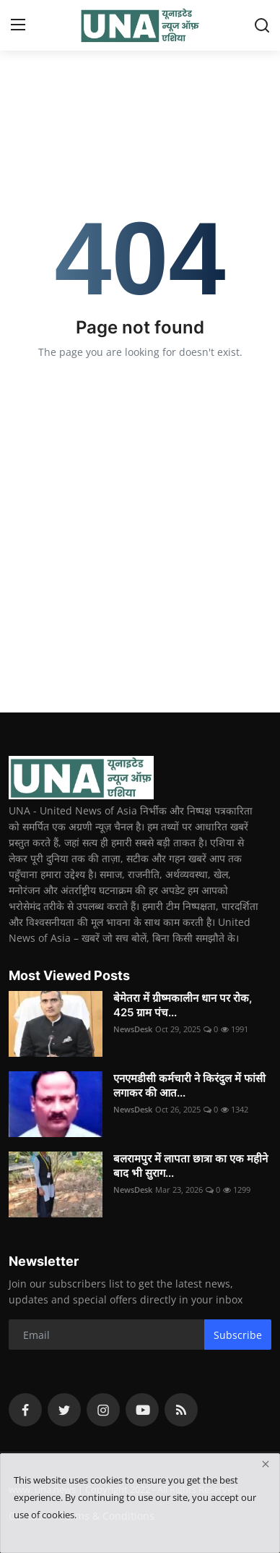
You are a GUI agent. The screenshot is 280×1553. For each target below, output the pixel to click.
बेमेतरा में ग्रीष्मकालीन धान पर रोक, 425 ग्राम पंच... (182, 1005)
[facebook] (25, 1409)
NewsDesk (132, 1029)
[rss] (181, 1409)
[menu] (18, 25)
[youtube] (142, 1409)
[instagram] (103, 1409)
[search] (262, 25)
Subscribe (238, 1335)
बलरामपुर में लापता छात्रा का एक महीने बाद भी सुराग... (190, 1166)
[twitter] (64, 1409)
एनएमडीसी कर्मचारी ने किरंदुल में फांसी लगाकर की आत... (189, 1085)
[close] (266, 1464)
